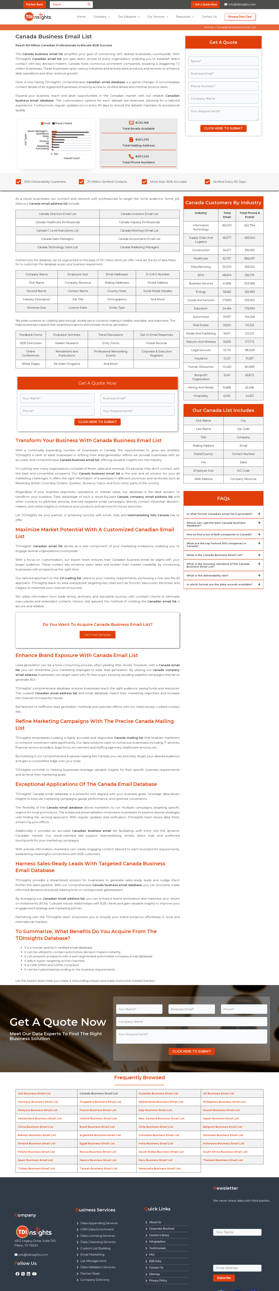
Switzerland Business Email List (40, 1118)
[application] (119, 17)
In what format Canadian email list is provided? (221, 514)
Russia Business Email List (98, 1151)
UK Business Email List (219, 1093)
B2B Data (155, 1261)
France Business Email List (98, 1110)
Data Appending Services (99, 1223)
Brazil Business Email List (97, 1126)
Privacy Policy (158, 1280)
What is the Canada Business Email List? (216, 555)
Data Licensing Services (97, 1236)
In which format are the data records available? (221, 584)
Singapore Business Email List (100, 1101)
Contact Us (156, 1267)
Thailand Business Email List (223, 1160)
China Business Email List (36, 1126)
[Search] (89, 4)
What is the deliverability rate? (208, 575)
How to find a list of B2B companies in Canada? (221, 534)
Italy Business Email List (156, 1110)
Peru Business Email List (156, 1160)
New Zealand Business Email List (162, 1118)
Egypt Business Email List (97, 1143)
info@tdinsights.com (242, 4)
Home (209, 27)
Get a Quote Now (206, 4)
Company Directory (94, 1280)
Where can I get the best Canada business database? (217, 524)
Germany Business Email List (38, 1101)
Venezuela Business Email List (160, 1168)
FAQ (151, 1254)
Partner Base (90, 1273)
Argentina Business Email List (100, 1135)
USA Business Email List (35, 1093)
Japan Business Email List (221, 1118)
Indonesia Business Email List (224, 1143)
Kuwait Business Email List (222, 1110)
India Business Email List (156, 1143)
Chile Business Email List (156, 1126)
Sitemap (154, 1274)
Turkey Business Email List (37, 1168)
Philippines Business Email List (225, 1101)
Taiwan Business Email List (98, 1168)
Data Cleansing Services (97, 1242)
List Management (93, 1261)
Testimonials (157, 1248)
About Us (155, 1222)
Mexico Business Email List (98, 1160)
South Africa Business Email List (226, 1151)
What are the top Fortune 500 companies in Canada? (218, 545)
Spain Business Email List (36, 1160)
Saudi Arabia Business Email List (161, 1151)
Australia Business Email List (159, 1093)
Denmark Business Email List (223, 1135)
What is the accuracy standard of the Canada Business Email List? (219, 565)
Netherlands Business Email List (161, 1101)
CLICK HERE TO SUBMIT (223, 128)
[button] (223, 514)
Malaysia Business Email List (38, 1110)
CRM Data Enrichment (97, 1229)
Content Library (159, 1235)
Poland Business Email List (37, 1151)
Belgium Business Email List (223, 1126)
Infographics (157, 1241)
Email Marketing (92, 1254)
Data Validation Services (97, 1267)
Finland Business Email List (37, 1143)
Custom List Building (95, 1248)
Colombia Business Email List (159, 1135)
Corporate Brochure (161, 1228)
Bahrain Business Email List (37, 1135)
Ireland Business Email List (98, 1118)
